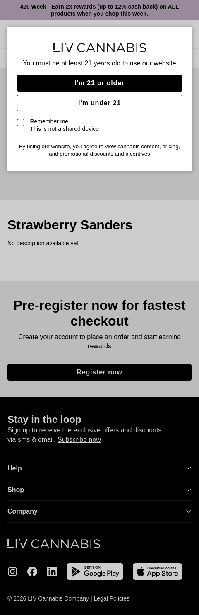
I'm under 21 (99, 102)
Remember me (64, 125)
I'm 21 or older (99, 83)
